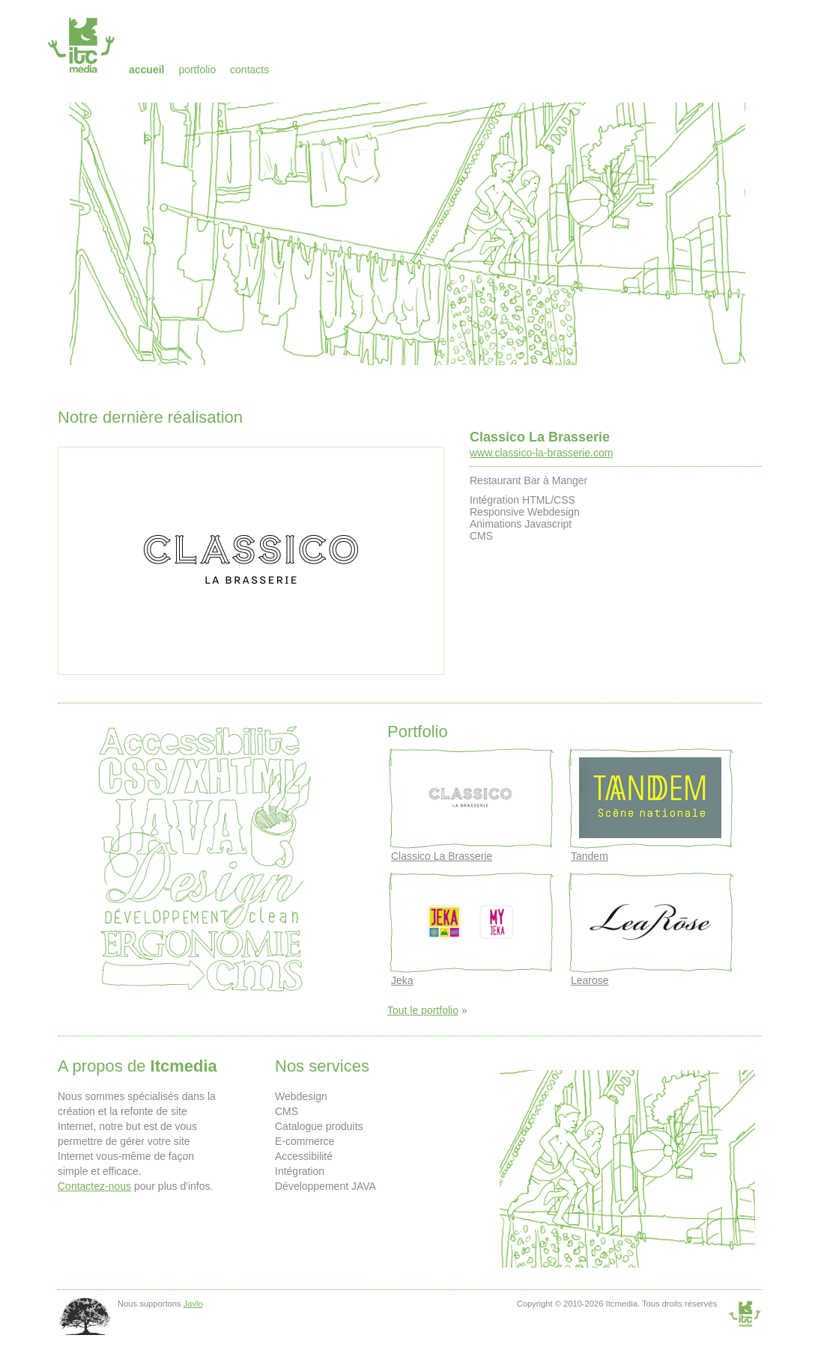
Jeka (402, 980)
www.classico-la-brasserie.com (541, 453)
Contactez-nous (94, 1186)
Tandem (589, 856)
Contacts (249, 70)
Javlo (193, 1303)
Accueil (146, 70)
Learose (590, 980)
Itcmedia (83, 45)
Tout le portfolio (422, 1010)
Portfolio (197, 70)
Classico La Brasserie (540, 437)
